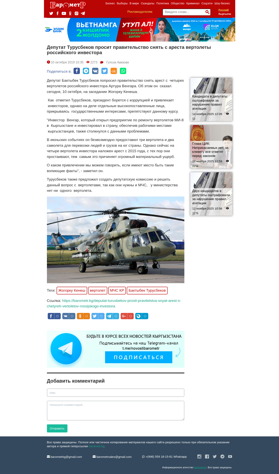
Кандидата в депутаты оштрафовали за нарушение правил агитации (209, 102)
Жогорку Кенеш (71, 290)
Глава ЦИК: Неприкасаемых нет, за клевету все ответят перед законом (210, 150)
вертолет (97, 290)
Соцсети (207, 3)
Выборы (122, 3)
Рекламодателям (139, 11)
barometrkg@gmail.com (64, 456)
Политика (162, 3)
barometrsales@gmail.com (112, 456)
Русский (223, 9)
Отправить (57, 428)
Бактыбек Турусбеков (147, 290)
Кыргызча (224, 13)
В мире (134, 3)
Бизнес (110, 3)
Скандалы (147, 3)
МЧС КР (117, 290)
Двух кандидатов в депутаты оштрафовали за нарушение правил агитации (211, 197)
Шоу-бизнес (222, 3)
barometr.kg (96, 446)
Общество (177, 3)
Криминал (193, 3)
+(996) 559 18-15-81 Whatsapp (164, 456)
